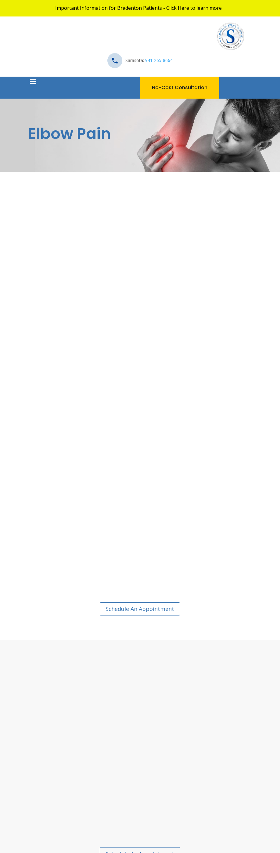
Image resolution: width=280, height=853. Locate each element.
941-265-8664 (159, 60)
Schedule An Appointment (140, 608)
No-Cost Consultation (179, 87)
